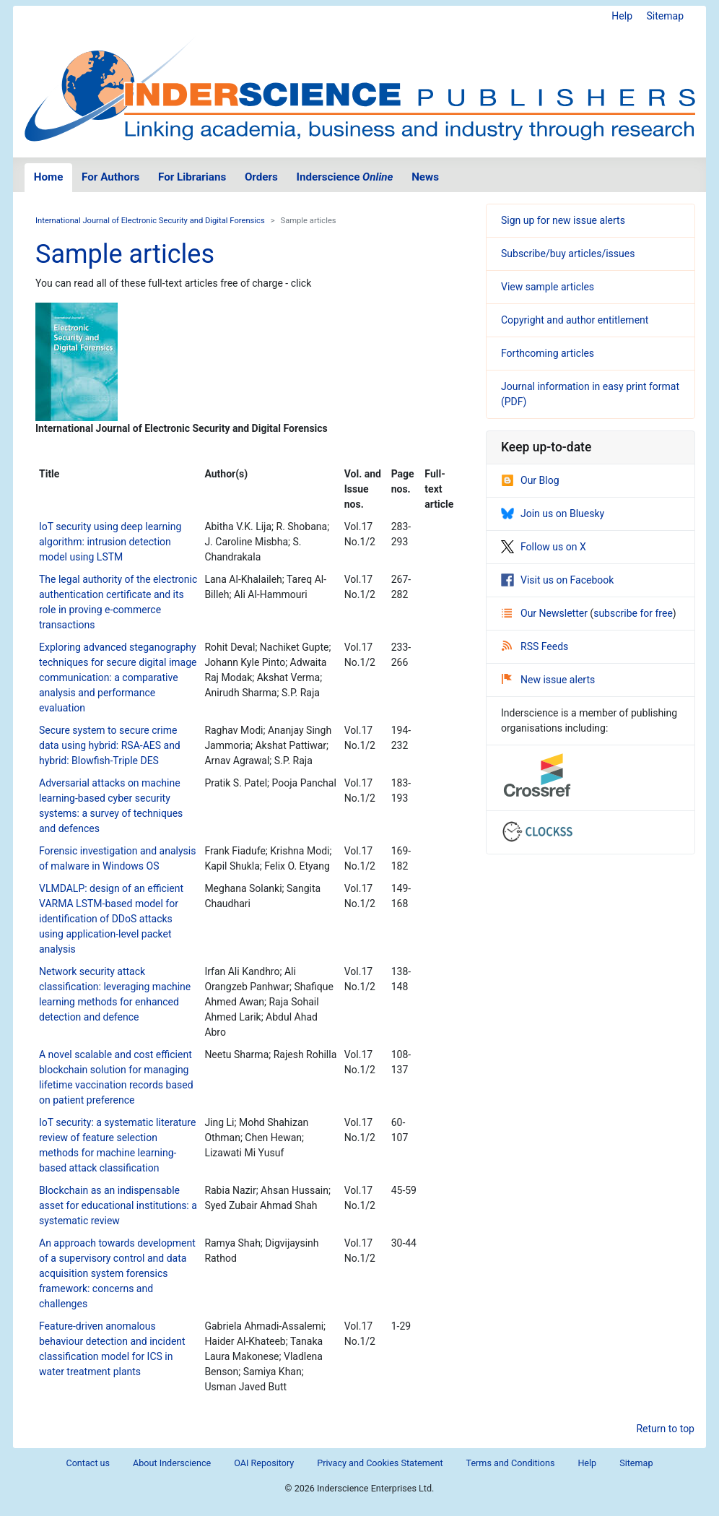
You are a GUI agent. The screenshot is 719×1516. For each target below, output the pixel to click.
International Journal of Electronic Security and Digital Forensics (150, 220)
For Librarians (192, 176)
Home (49, 176)
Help (621, 16)
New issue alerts (548, 679)
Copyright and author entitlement (574, 320)
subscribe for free (633, 613)
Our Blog (530, 480)
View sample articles (547, 287)
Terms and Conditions (510, 1462)
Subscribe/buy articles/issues (568, 253)
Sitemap (665, 16)
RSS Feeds (535, 646)
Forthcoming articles (547, 353)
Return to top (665, 1428)
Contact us (88, 1462)
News (425, 176)
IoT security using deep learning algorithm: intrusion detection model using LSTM (110, 542)
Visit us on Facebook (557, 580)
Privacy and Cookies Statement (380, 1462)
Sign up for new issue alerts (563, 220)
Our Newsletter (546, 613)
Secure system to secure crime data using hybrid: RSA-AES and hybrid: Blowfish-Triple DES (109, 745)
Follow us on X (543, 547)
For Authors (110, 176)
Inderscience (345, 176)
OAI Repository (264, 1462)
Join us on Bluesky (552, 513)
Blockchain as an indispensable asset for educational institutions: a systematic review (118, 1205)
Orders (261, 176)
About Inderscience (172, 1462)
